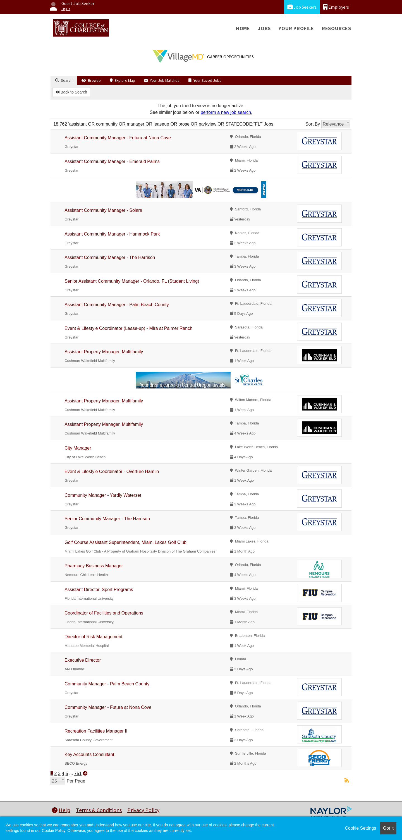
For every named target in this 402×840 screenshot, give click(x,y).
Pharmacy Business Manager (93, 565)
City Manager (77, 448)
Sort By (312, 124)
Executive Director (82, 660)
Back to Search (71, 92)
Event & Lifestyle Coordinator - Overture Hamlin (111, 471)
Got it (388, 828)
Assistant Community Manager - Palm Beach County (116, 304)
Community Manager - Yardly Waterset (102, 495)
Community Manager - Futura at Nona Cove (107, 707)
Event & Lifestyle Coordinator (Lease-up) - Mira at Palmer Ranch (128, 328)
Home (243, 28)
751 (78, 773)
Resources (336, 28)
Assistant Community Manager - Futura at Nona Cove (117, 137)
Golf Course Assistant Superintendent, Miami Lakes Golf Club (125, 542)
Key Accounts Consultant (89, 754)
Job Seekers (302, 6)
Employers (336, 6)
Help (61, 810)
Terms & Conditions (99, 810)
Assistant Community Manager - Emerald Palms (112, 161)
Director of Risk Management (93, 636)
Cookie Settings (360, 828)
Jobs (264, 28)
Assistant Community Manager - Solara (103, 210)
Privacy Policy (143, 810)
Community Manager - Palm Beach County (106, 683)
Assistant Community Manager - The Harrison (109, 257)
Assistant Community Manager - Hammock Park (112, 234)
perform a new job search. (226, 112)
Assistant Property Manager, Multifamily (103, 351)
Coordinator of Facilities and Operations (103, 613)
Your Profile (296, 28)
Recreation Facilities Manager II (95, 731)
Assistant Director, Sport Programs (98, 589)
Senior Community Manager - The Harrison (107, 518)
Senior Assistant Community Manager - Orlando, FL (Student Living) (131, 281)
